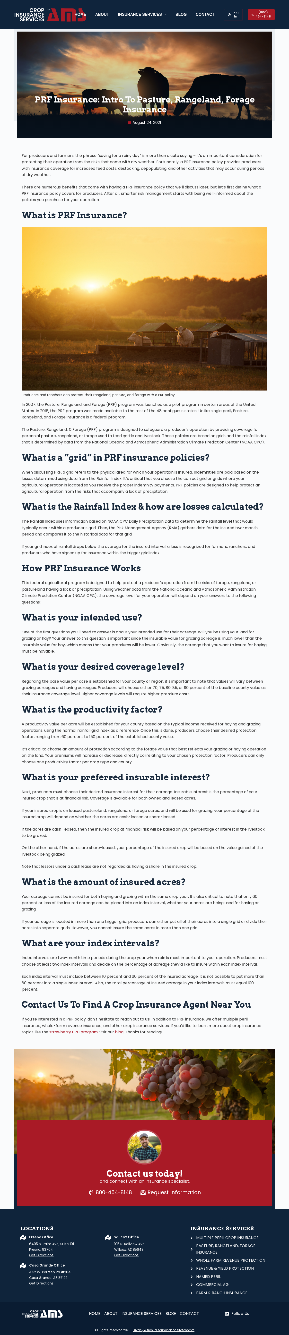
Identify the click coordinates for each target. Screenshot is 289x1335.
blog (118, 1032)
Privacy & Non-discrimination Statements (163, 1330)
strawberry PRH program (73, 1032)
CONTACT (205, 14)
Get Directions (41, 1255)
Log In (233, 14)
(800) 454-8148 (261, 14)
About (102, 14)
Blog (181, 14)
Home (80, 14)
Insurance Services (143, 14)
